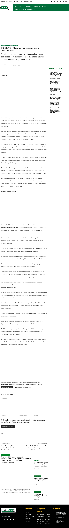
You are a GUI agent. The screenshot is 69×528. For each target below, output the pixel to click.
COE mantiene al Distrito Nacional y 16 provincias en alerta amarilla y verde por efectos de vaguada (41, 464)
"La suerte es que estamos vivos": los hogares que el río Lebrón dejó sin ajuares (60, 520)
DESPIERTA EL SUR (20, 384)
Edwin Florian (6, 65)
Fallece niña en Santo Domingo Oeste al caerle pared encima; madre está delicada (61, 512)
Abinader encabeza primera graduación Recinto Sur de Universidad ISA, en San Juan (56, 110)
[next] (46, 387)
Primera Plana (14, 45)
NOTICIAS (40, 384)
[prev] (43, 387)
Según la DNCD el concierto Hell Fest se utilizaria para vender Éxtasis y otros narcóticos (36, 448)
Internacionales (5, 45)
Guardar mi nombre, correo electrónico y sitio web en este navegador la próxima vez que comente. (23, 421)
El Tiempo (36, 460)
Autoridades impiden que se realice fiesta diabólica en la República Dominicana (10, 448)
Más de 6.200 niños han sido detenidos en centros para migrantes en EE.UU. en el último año (16, 458)
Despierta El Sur (4, 462)
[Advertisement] (34, 29)
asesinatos (11, 384)
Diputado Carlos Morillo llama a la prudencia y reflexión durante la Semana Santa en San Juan (55, 91)
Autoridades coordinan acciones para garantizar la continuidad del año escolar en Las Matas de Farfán (56, 75)
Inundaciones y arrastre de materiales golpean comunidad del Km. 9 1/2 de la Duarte (41, 480)
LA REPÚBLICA (37, 476)
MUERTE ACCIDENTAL (31, 384)
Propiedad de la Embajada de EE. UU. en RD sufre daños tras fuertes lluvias (40, 496)
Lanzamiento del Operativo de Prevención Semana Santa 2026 (56, 83)
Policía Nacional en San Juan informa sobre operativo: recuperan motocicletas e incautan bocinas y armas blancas (55, 101)
